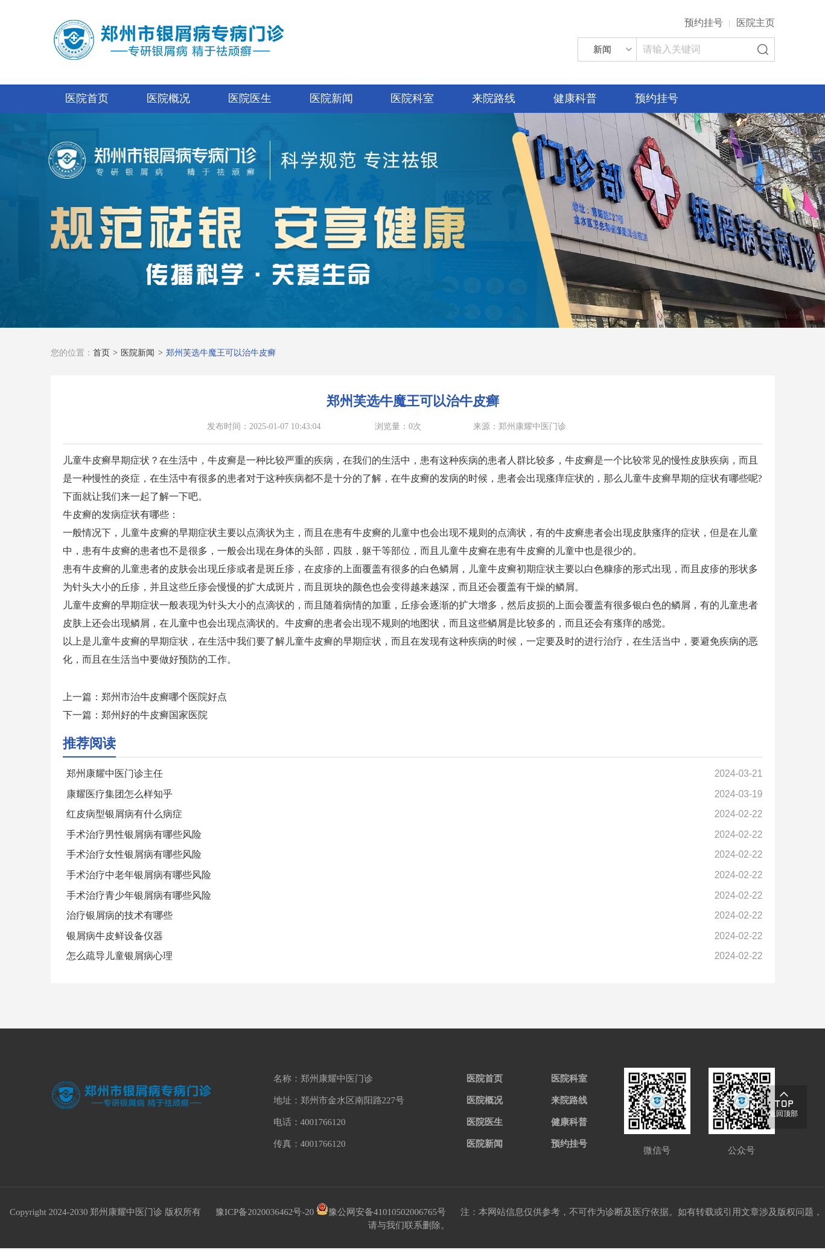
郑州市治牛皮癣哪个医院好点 (164, 697)
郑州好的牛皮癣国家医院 (154, 715)
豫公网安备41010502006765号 (381, 1214)
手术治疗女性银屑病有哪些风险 (134, 855)
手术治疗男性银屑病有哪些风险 (134, 835)
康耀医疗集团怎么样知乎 (119, 794)
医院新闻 (331, 98)
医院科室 (412, 98)
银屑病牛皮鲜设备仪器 (114, 938)
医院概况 (168, 98)
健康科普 (575, 98)
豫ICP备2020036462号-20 (264, 1214)
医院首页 (87, 98)
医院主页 (755, 23)
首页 (101, 352)
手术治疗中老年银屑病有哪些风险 (138, 876)
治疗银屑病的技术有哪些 (119, 917)
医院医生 (250, 98)
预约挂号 (703, 23)
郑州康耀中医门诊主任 (114, 773)
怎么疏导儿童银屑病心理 (119, 958)
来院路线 (493, 98)
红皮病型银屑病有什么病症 (124, 814)
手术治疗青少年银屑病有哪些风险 (138, 896)
